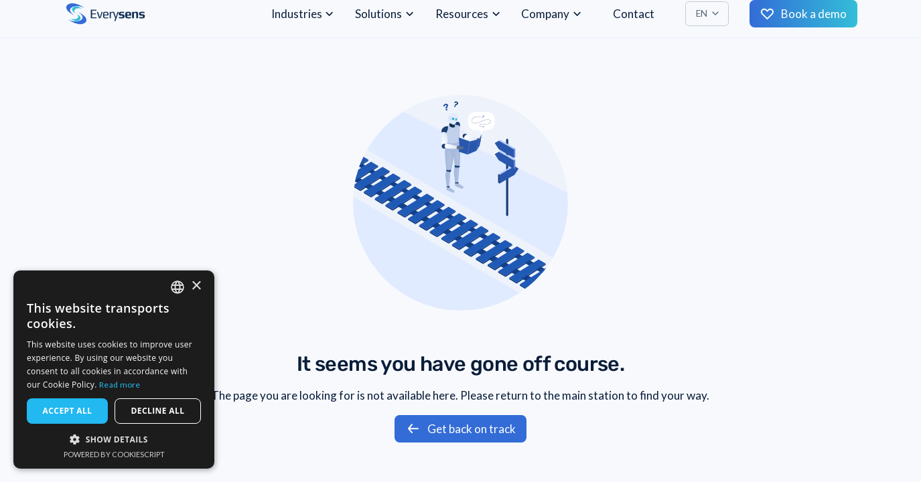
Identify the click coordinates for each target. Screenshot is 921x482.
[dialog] (113, 369)
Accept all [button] (67, 410)
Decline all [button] (158, 410)
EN (701, 13)
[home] (105, 13)
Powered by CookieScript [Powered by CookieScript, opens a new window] (114, 454)
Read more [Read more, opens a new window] (120, 385)
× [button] (196, 286)
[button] (707, 13)
